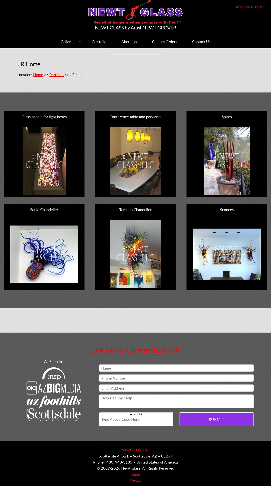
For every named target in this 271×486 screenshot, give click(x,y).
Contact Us (201, 41)
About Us (129, 41)
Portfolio (99, 41)
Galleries (68, 41)
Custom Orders (164, 41)
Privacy (135, 480)
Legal (135, 474)
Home (38, 74)
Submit (216, 419)
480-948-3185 (249, 7)
